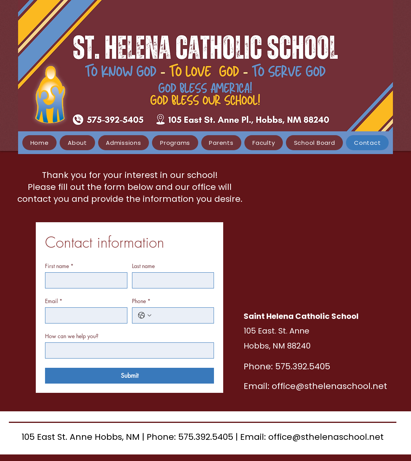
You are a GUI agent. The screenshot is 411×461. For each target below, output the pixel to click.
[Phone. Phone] (180, 315)
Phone (141, 301)
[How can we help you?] (127, 350)
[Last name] (170, 280)
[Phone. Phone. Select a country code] (144, 315)
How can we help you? (72, 336)
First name (59, 266)
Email (53, 301)
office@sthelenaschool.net (329, 386)
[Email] (83, 315)
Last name (143, 266)
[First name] (83, 280)
